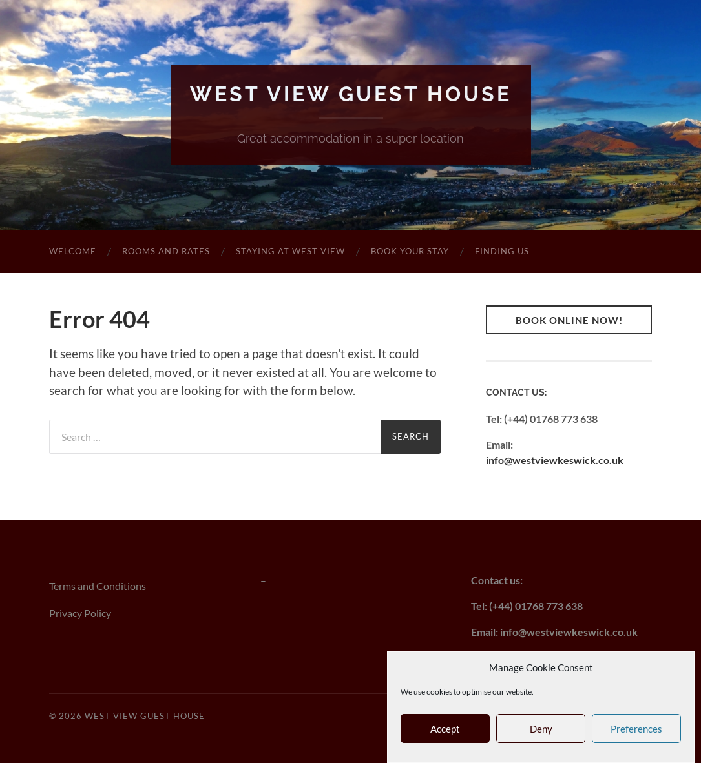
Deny (541, 730)
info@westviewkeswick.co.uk (554, 460)
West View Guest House (351, 94)
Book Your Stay (410, 251)
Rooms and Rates (166, 251)
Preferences (636, 730)
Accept (445, 730)
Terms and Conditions (97, 586)
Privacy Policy (80, 613)
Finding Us (502, 251)
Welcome (72, 251)
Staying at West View (290, 251)
